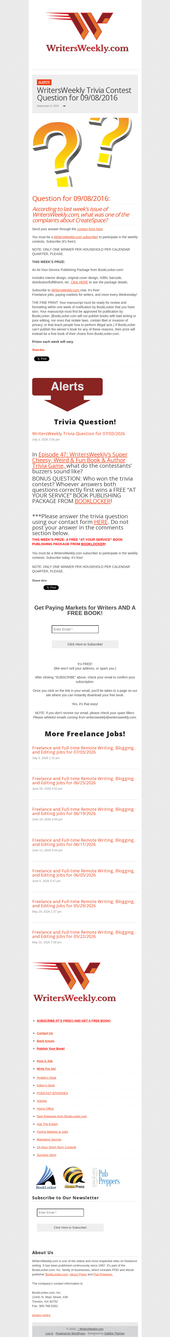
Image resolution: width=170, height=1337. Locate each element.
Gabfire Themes (114, 1333)
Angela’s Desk (46, 1077)
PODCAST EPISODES (52, 1093)
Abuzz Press (78, 1274)
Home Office (45, 1108)
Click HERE (79, 282)
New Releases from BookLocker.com (62, 1116)
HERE (101, 522)
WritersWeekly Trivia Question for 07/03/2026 (78, 433)
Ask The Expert (47, 1124)
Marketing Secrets (49, 1139)
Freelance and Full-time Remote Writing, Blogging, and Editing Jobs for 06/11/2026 (83, 842)
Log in (49, 1333)
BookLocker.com (56, 1274)
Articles (42, 1101)
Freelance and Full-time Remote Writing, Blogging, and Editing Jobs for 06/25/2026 (83, 780)
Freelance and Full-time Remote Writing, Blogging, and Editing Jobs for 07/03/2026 (83, 750)
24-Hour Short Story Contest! (56, 1147)
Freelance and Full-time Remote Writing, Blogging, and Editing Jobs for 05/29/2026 (83, 903)
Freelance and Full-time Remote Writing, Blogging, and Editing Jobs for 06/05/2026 (83, 873)
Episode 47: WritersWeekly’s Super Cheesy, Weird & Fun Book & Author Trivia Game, (80, 459)
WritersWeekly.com (65, 290)
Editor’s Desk (46, 1085)
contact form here (90, 229)
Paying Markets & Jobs (52, 1131)
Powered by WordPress (70, 1333)
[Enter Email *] (75, 629)
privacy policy (41, 1315)
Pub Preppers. (103, 1274)
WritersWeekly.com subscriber (75, 237)
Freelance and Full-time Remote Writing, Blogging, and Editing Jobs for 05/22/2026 (83, 934)
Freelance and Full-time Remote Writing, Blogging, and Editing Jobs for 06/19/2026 (83, 811)
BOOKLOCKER (93, 501)
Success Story (46, 1155)
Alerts (44, 82)
